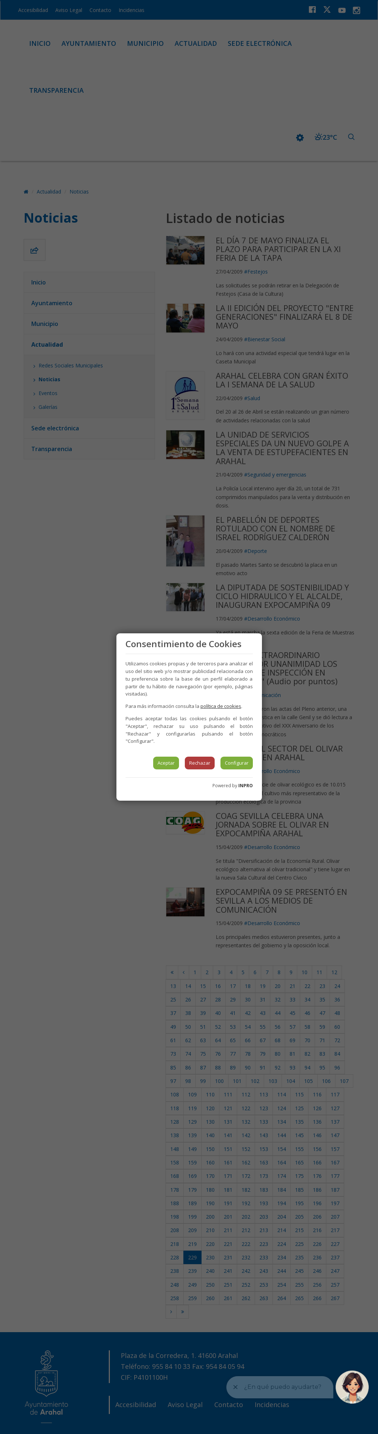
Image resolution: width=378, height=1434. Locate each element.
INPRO (245, 785)
